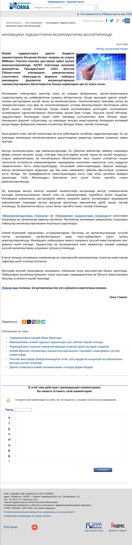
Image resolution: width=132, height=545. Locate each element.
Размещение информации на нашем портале (27, 516)
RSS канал (11, 527)
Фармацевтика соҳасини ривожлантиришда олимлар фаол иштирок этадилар (59, 346)
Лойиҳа (7, 287)
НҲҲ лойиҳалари (33, 22)
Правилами (93, 400)
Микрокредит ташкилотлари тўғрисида (81, 215)
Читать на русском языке (112, 48)
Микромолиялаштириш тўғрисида (25, 215)
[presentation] (30, 470)
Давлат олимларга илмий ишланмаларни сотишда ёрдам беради (51, 367)
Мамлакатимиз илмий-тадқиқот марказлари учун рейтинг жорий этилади (56, 342)
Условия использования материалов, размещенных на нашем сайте (39, 512)
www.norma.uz (13, 22)
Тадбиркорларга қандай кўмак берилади (35, 337)
